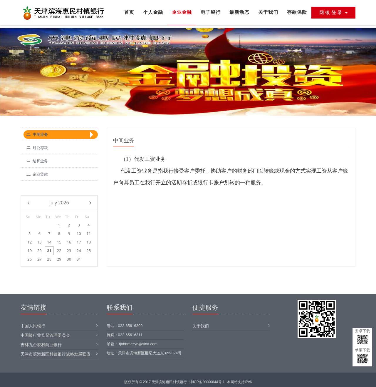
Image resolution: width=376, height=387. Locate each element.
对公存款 (37, 148)
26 (29, 259)
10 (79, 233)
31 (79, 259)
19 (29, 250)
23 (69, 250)
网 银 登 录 (333, 12)
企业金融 (182, 12)
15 (59, 242)
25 (88, 250)
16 (69, 242)
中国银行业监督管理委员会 (45, 335)
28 (49, 259)
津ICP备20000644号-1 (207, 382)
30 (69, 259)
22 (59, 250)
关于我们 (268, 12)
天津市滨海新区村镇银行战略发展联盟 (55, 354)
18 (88, 242)
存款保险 (297, 12)
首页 (129, 12)
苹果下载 (362, 355)
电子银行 (211, 12)
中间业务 (37, 134)
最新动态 (239, 12)
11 (88, 233)
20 (39, 250)
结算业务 (37, 161)
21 (49, 250)
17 (79, 242)
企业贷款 (37, 174)
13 (39, 242)
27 (39, 259)
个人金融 (153, 12)
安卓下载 (362, 336)
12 (29, 242)
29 (59, 259)
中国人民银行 (33, 325)
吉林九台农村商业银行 (41, 344)
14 (49, 242)
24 (79, 250)
